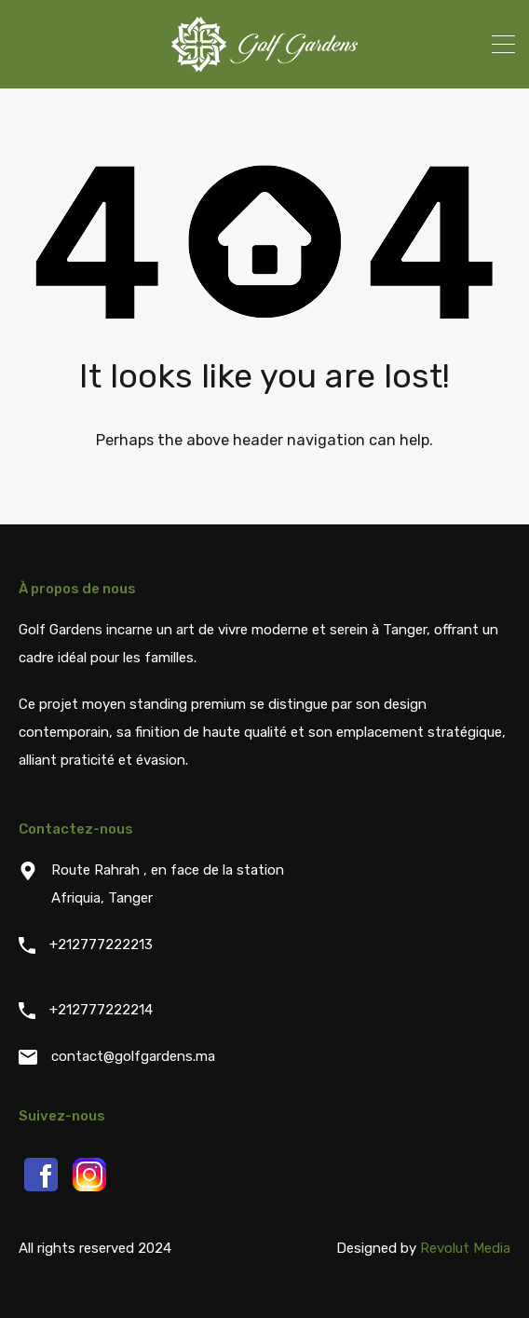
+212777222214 (101, 1009)
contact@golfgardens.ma (133, 1056)
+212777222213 (101, 944)
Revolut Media (465, 1248)
